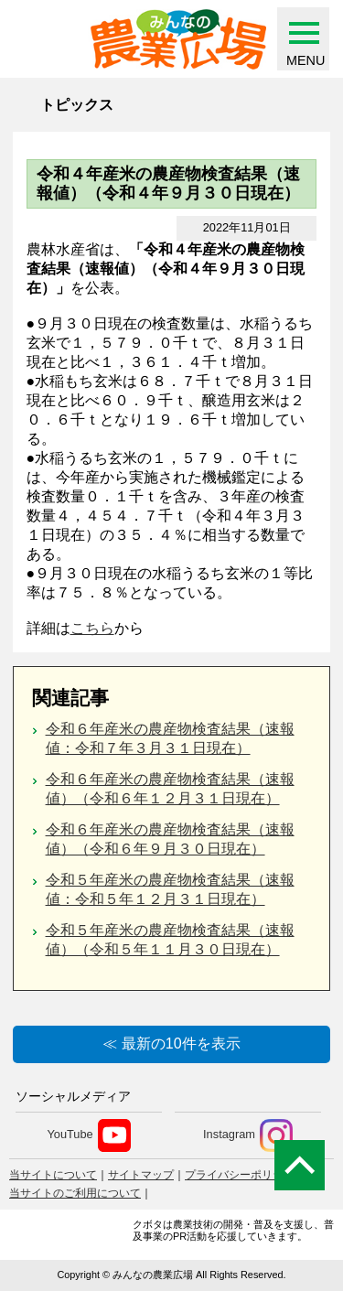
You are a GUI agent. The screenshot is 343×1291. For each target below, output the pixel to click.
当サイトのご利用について (75, 1193)
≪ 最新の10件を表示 (171, 1043)
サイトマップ (141, 1174)
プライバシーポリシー (240, 1174)
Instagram (248, 1135)
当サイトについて (53, 1174)
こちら (92, 628)
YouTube (88, 1135)
